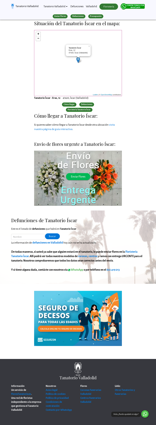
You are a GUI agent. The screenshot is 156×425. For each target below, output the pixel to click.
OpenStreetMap (106, 95)
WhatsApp (75, 269)
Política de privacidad (57, 398)
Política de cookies (56, 394)
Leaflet (95, 95)
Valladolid (91, 6)
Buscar (52, 236)
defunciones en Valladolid (47, 242)
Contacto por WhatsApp (59, 410)
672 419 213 (113, 269)
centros (93, 256)
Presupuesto (96, 16)
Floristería (108, 6)
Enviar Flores (60, 16)
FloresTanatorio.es (21, 394)
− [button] (38, 38)
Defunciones (77, 6)
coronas (82, 256)
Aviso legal (51, 390)
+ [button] (38, 34)
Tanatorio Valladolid (27, 6)
